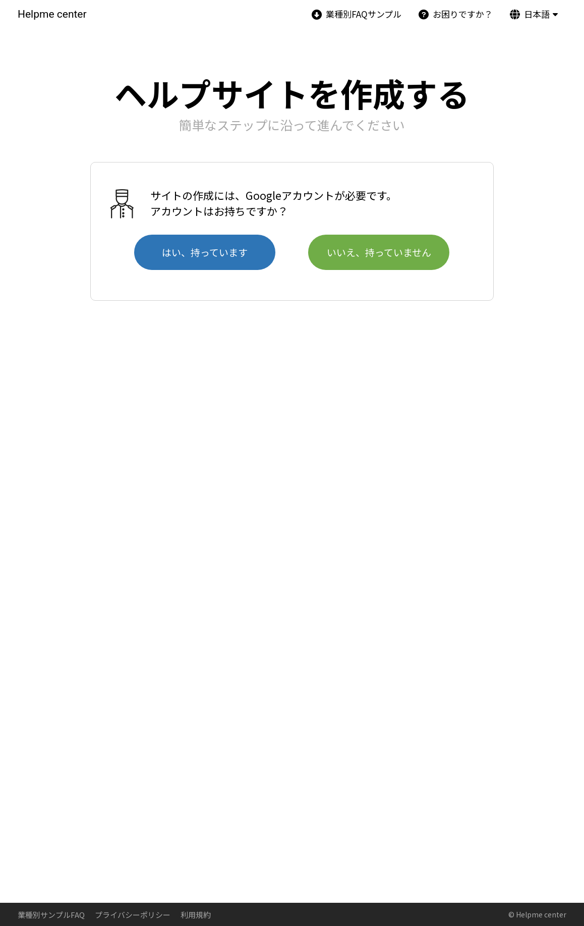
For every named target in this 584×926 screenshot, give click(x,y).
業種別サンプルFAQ (51, 914)
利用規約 (196, 914)
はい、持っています (205, 252)
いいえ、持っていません (379, 252)
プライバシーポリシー (132, 914)
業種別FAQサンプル (356, 14)
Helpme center (52, 14)
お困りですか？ (456, 14)
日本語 (530, 14)
